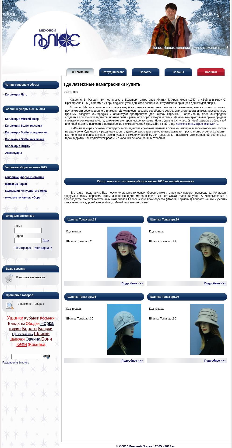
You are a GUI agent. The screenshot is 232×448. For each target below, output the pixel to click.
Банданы (16, 323)
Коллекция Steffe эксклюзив (24, 139)
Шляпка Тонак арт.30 (164, 296)
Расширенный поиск (15, 362)
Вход (45, 240)
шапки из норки (16, 184)
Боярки (45, 328)
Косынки (47, 318)
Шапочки (17, 339)
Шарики (15, 329)
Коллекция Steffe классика (23, 125)
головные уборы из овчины (24, 177)
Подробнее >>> (132, 283)
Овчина (32, 339)
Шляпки (42, 333)
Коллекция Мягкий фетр (22, 119)
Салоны (178, 72)
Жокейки (36, 344)
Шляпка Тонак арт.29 (164, 219)
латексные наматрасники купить (197, 123)
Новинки (211, 72)
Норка (47, 323)
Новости (145, 72)
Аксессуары (13, 152)
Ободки (33, 323)
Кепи (21, 344)
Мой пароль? (43, 248)
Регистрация (22, 248)
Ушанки (15, 317)
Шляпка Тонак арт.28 (81, 219)
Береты (29, 328)
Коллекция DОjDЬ (17, 146)
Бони (46, 339)
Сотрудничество (113, 72)
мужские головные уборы (23, 197)
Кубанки (31, 318)
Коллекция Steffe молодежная (26, 132)
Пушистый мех (22, 334)
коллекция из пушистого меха (26, 190)
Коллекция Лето (16, 94)
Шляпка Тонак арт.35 (81, 296)
